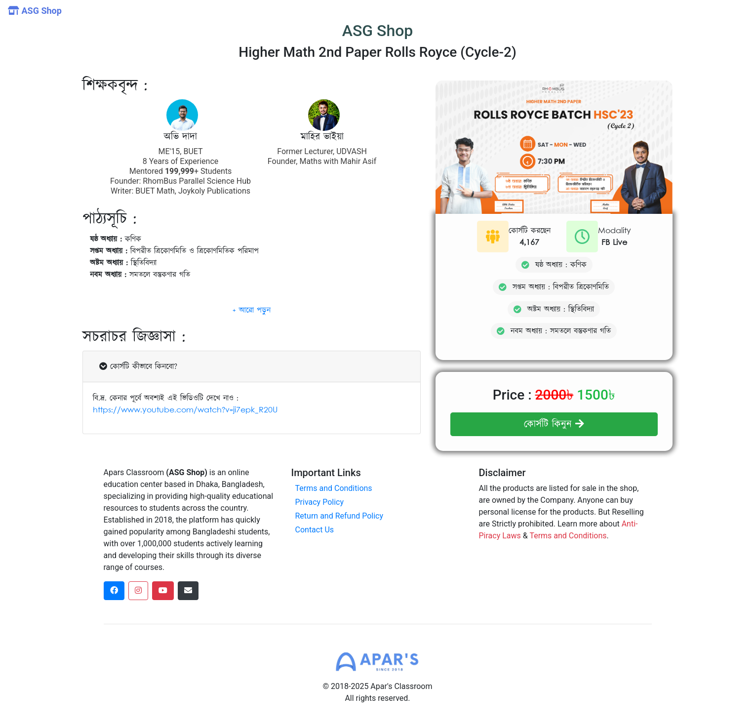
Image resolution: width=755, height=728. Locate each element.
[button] (252, 320)
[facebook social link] (114, 590)
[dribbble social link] (163, 590)
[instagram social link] (138, 590)
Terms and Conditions (333, 488)
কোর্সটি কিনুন (554, 424)
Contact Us (314, 529)
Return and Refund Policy (339, 516)
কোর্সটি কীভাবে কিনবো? (138, 376)
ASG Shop (35, 10)
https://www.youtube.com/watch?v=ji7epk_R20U (185, 419)
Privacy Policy (319, 502)
